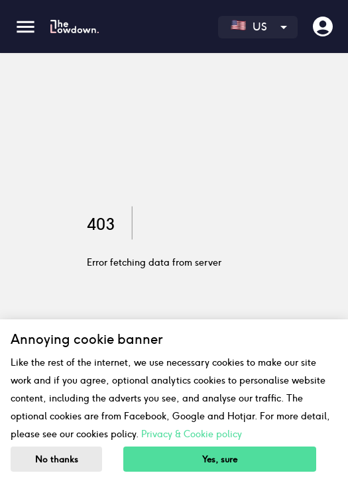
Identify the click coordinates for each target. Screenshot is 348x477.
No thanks (56, 459)
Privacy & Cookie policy (191, 434)
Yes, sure (219, 459)
